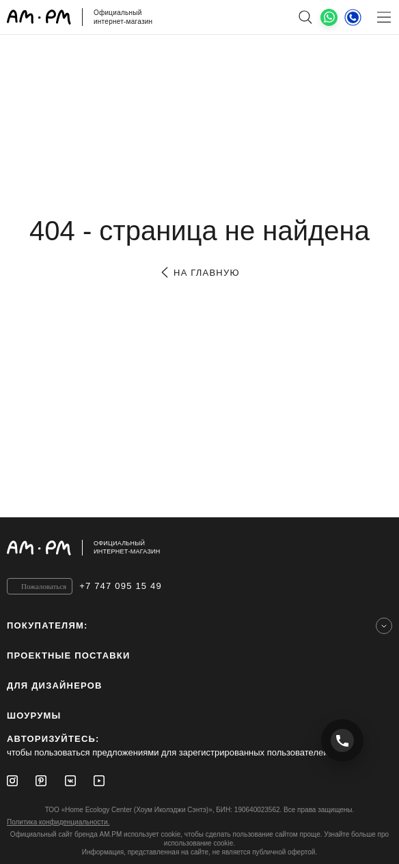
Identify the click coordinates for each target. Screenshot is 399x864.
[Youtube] (99, 780)
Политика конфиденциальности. (58, 822)
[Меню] (383, 17)
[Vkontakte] (70, 780)
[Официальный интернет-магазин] (199, 548)
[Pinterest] (41, 780)
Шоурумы (34, 715)
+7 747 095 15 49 (120, 586)
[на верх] (378, 547)
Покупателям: (47, 625)
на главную (199, 273)
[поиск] (305, 17)
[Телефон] (353, 17)
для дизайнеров (54, 685)
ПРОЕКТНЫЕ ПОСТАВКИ (68, 655)
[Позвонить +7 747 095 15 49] (342, 740)
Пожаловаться (43, 586)
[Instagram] (12, 780)
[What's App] (329, 17)
